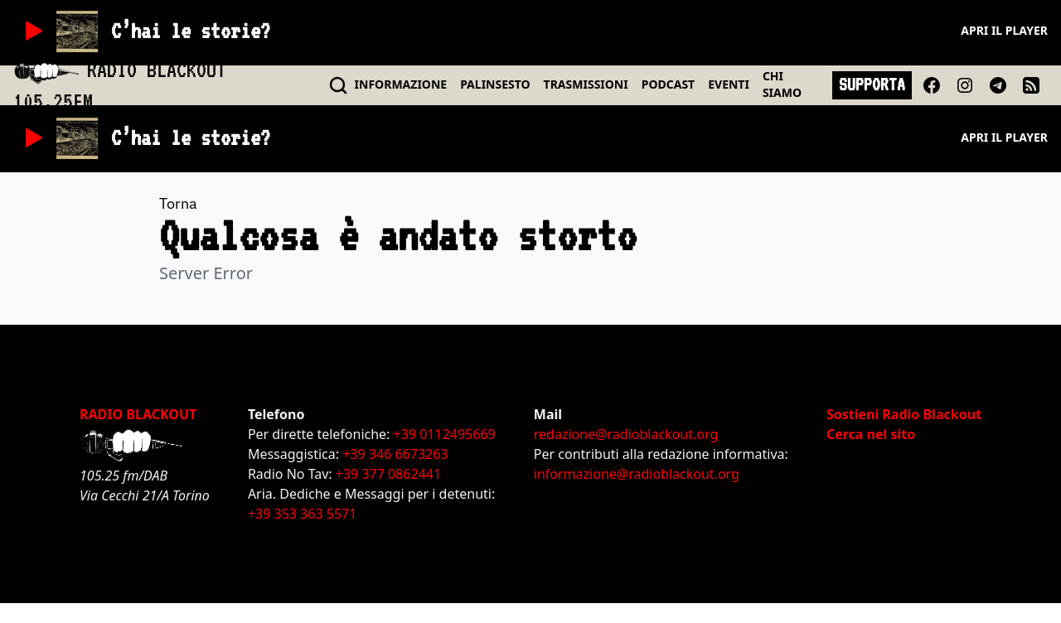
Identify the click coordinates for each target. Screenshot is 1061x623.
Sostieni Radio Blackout (903, 414)
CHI (782, 84)
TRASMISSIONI (586, 84)
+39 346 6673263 (395, 454)
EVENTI (728, 84)
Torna (178, 203)
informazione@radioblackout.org (636, 474)
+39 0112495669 (445, 434)
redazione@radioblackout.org (626, 434)
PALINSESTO (495, 84)
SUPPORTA (872, 84)
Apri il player (1004, 30)
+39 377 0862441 (388, 474)
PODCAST (668, 84)
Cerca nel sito (870, 434)
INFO (401, 84)
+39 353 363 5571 (302, 514)
